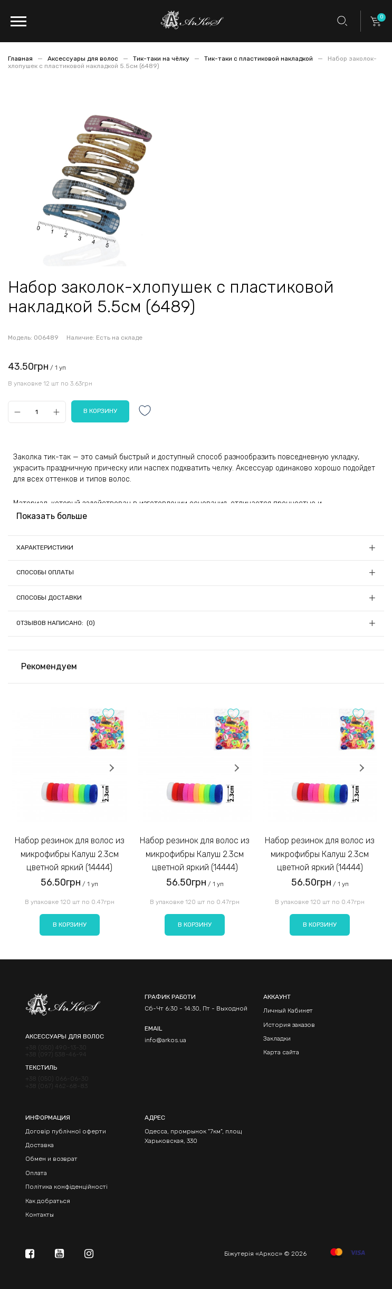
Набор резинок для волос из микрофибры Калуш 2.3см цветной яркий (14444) (70, 853)
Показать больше (51, 516)
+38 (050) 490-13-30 (56, 1047)
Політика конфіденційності (66, 1186)
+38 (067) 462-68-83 (56, 1086)
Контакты (39, 1214)
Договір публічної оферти (65, 1131)
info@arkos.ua (165, 1040)
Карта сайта (281, 1052)
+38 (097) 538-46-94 (56, 1054)
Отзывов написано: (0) (55, 623)
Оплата (36, 1173)
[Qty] (36, 412)
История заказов (289, 1024)
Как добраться (47, 1201)
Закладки (277, 1038)
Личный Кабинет (288, 1010)
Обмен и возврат (51, 1158)
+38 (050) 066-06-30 (57, 1078)
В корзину (70, 924)
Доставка (39, 1145)
